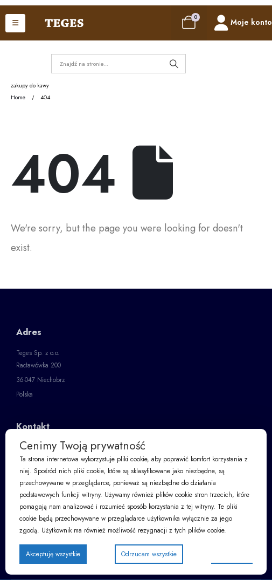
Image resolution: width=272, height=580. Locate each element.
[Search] (174, 63)
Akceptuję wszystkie (53, 554)
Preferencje (232, 553)
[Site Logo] (64, 23)
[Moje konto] (243, 23)
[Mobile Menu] (15, 23)
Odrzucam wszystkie (149, 554)
